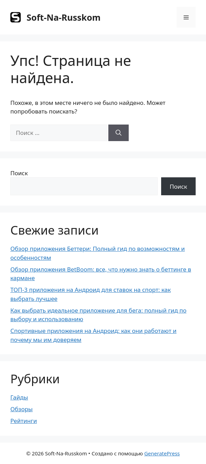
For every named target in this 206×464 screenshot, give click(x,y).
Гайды (19, 397)
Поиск (19, 173)
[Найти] (118, 133)
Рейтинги (23, 421)
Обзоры (21, 409)
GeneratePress (162, 453)
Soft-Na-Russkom (63, 17)
